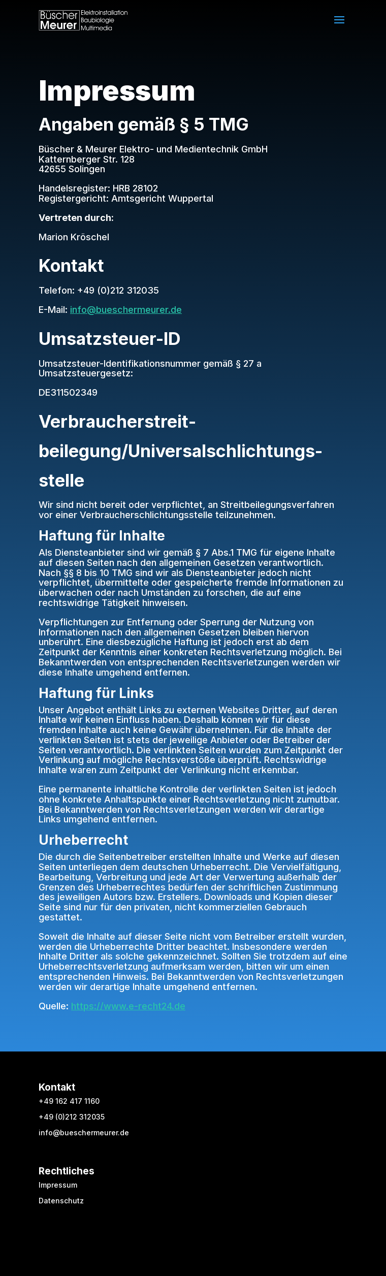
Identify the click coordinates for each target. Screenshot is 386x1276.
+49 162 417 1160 (69, 1101)
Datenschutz (61, 1200)
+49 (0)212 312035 (72, 1116)
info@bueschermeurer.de (126, 309)
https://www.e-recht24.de (128, 1006)
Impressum (58, 1185)
